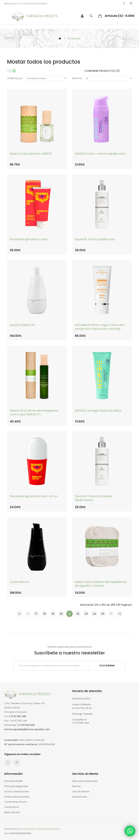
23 (86, 614)
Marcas (76, 786)
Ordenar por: (15, 78)
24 (94, 614)
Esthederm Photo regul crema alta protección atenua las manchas (100, 327)
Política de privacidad (16, 796)
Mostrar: (77, 78)
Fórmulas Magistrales (16, 786)
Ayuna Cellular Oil (22, 325)
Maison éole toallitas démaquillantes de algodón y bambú (101, 584)
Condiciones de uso (15, 801)
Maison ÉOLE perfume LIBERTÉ (31, 154)
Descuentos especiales (85, 781)
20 (61, 614)
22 (77, 614)
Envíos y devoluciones (16, 791)
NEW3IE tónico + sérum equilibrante (100, 154)
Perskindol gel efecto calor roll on (34, 496)
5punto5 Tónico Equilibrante (95, 239)
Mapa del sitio (12, 812)
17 (36, 614)
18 (44, 614)
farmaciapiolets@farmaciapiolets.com (27, 729)
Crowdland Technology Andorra (41, 828)
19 (53, 614)
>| (119, 614)
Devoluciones (79, 796)
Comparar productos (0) (102, 71)
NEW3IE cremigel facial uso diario (98, 411)
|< (19, 614)
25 (102, 614)
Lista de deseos (80, 791)
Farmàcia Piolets (13, 781)
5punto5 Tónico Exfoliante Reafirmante (93, 498)
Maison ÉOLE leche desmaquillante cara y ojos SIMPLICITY (34, 412)
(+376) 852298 (26, 725)
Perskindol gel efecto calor (29, 239)
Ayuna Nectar (19, 582)
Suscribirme (107, 665)
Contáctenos (11, 807)
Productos (74, 38)
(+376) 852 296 (17, 716)
